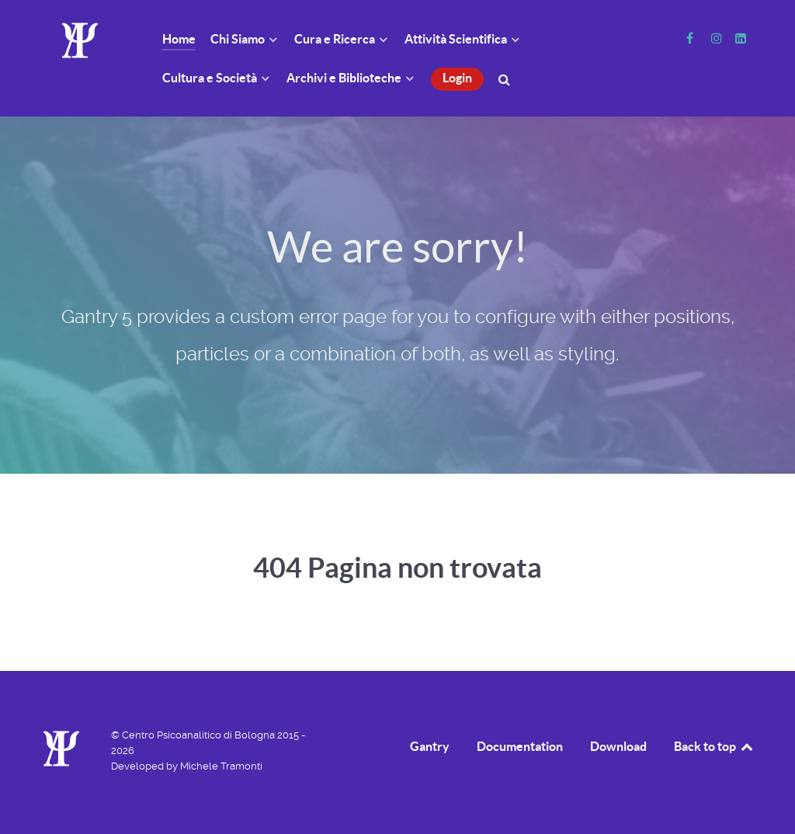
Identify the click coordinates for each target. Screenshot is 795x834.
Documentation (520, 746)
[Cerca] (506, 78)
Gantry (430, 746)
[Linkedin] (740, 38)
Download (618, 746)
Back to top (714, 746)
